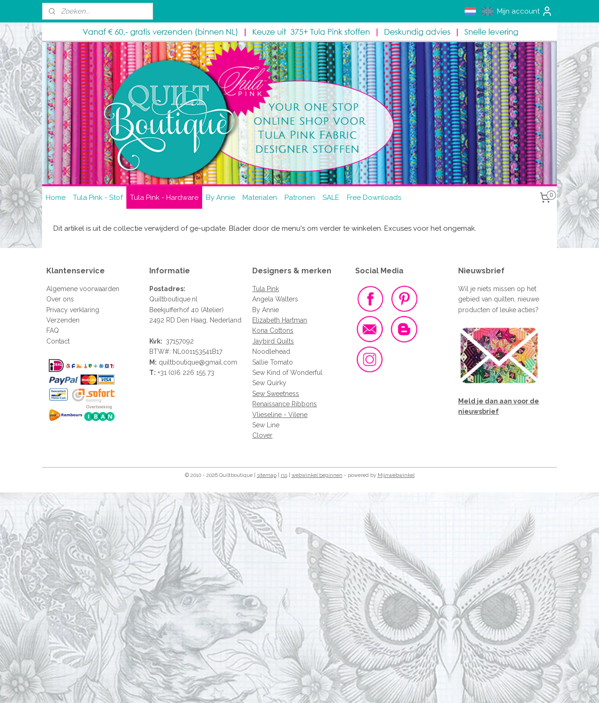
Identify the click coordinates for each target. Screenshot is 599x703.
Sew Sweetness (275, 393)
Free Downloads (374, 197)
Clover (262, 435)
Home (56, 197)
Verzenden (63, 320)
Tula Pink (265, 289)
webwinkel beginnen (317, 475)
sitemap (267, 475)
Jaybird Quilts (273, 341)
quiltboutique (179, 362)
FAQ (52, 330)
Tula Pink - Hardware (164, 197)
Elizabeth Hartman (279, 320)
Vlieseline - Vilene (279, 414)
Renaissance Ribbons (284, 404)
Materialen (259, 197)
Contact (58, 341)
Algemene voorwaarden (82, 289)
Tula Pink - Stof (98, 197)
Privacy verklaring (72, 310)
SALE (330, 197)
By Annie (220, 197)
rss (284, 475)
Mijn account (525, 11)
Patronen (300, 197)
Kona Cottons (272, 330)
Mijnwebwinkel (396, 475)
